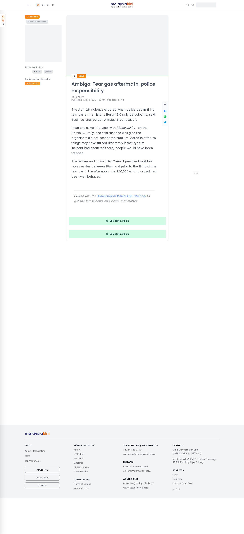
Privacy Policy (81, 488)
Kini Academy (81, 467)
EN (38, 5)
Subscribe (42, 477)
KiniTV (77, 449)
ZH (48, 5)
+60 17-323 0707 (132, 449)
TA (53, 5)
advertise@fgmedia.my (136, 487)
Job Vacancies (33, 460)
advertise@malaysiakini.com (138, 483)
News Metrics (81, 471)
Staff (27, 456)
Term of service (82, 484)
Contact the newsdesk (135, 466)
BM (43, 5)
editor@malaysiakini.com (137, 470)
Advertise (42, 469)
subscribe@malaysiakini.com (139, 454)
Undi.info (78, 462)
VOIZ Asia (79, 454)
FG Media (79, 458)
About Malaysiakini (35, 451)
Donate (42, 485)
